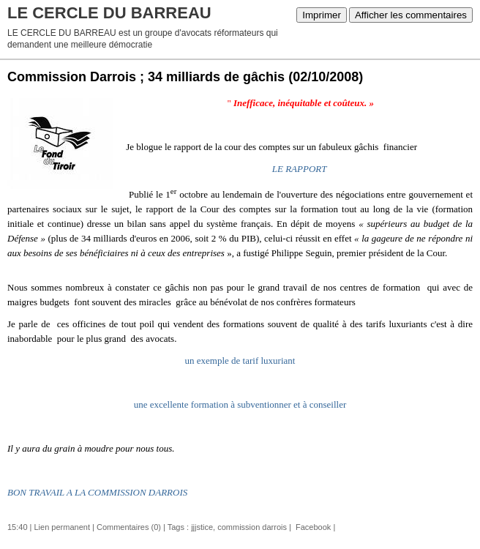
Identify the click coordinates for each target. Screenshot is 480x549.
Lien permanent (62, 527)
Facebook (312, 527)
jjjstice (202, 527)
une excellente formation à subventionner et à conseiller (240, 404)
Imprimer (321, 15)
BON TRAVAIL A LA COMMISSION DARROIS (97, 492)
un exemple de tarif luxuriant (240, 360)
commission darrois (252, 527)
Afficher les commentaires (411, 15)
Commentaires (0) (129, 527)
